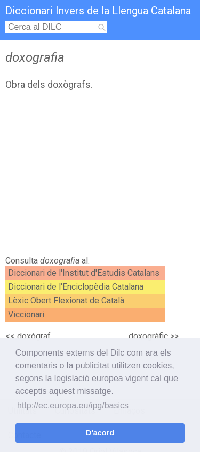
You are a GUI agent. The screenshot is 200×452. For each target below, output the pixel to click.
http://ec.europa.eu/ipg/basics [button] (73, 405)
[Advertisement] (100, 175)
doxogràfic (148, 336)
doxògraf (34, 336)
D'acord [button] (100, 433)
